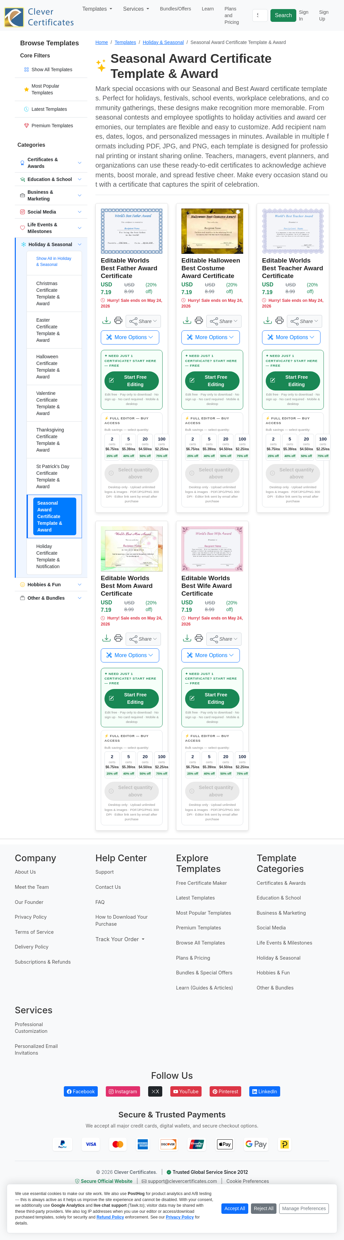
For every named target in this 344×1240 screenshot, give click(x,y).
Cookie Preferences (247, 1181)
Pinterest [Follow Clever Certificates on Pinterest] (225, 1091)
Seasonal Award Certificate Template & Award (49, 516)
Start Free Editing (128, 380)
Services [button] (134, 9)
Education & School (279, 898)
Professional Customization (31, 1027)
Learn (208, 8)
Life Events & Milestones (284, 943)
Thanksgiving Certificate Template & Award (50, 440)
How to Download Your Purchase (121, 920)
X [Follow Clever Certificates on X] (155, 1091)
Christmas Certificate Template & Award (48, 293)
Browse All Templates (200, 943)
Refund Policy (110, 1217)
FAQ (100, 902)
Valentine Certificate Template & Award (48, 403)
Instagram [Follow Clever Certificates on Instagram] (123, 1091)
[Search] (260, 15)
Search (283, 15)
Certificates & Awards (281, 883)
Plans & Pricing (193, 958)
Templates (125, 42)
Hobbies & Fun (273, 972)
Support (104, 872)
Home (101, 42)
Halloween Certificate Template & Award (48, 366)
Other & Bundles (275, 988)
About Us (25, 872)
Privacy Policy (31, 917)
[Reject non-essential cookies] (263, 1208)
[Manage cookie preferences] (304, 1208)
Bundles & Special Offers (204, 972)
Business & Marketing (281, 913)
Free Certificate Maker (201, 883)
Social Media (271, 927)
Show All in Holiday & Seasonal (53, 261)
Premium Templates (198, 927)
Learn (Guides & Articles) (204, 988)
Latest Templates (195, 898)
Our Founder (29, 902)
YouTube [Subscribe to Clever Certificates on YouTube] (186, 1091)
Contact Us (108, 887)
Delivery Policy (31, 947)
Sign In (303, 15)
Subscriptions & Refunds (43, 962)
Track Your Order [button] (117, 939)
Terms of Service (34, 932)
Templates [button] (95, 9)
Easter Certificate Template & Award (48, 330)
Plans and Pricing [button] (232, 15)
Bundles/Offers (175, 8)
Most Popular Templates (203, 913)
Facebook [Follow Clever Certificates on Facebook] (81, 1091)
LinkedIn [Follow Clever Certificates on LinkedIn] (264, 1091)
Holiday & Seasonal (163, 42)
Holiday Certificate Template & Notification (48, 556)
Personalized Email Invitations (36, 1049)
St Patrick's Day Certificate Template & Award (52, 476)
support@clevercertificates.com (180, 1181)
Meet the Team (32, 887)
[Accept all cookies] (234, 1208)
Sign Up (324, 15)
